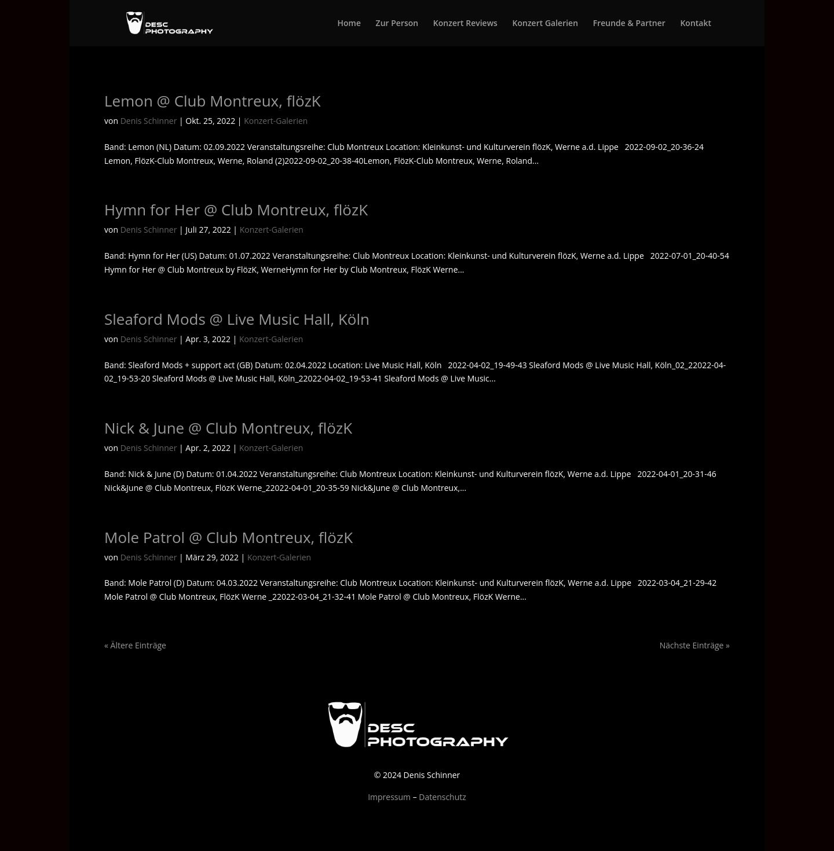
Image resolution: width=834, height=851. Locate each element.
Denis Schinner (148, 120)
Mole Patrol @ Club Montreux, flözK (228, 537)
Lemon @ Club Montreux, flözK (212, 100)
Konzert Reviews (465, 23)
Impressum (389, 796)
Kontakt (695, 23)
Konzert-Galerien (276, 120)
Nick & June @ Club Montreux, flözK (228, 427)
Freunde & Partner (629, 23)
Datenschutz (442, 796)
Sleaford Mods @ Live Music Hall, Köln (237, 319)
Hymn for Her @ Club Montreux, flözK (236, 209)
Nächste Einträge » (695, 645)
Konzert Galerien (546, 23)
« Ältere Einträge (135, 645)
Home (349, 23)
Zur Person (397, 23)
